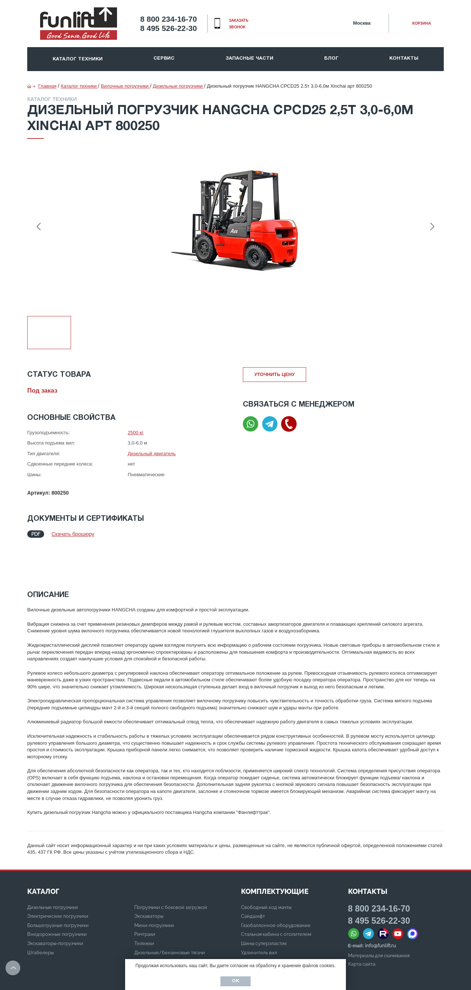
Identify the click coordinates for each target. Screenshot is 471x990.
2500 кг (136, 432)
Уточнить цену (274, 374)
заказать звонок (238, 23)
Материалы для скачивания (379, 928)
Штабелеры (40, 925)
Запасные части (249, 58)
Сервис (163, 58)
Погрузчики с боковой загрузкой (170, 879)
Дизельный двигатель (152, 453)
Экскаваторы (148, 888)
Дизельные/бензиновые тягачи (169, 925)
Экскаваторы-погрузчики (55, 916)
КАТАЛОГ (43, 864)
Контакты (403, 58)
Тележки (144, 916)
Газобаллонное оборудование (276, 898)
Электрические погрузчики (57, 888)
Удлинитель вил (259, 925)
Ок (235, 981)
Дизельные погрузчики (52, 879)
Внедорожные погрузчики (57, 906)
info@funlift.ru (380, 918)
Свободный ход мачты (266, 879)
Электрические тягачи (159, 934)
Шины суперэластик (264, 916)
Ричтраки (144, 906)
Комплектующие (274, 864)
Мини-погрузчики (154, 898)
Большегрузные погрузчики (58, 898)
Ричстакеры (147, 943)
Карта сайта (361, 936)
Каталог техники (78, 59)
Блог (331, 58)
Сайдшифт (253, 888)
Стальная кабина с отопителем (276, 906)
